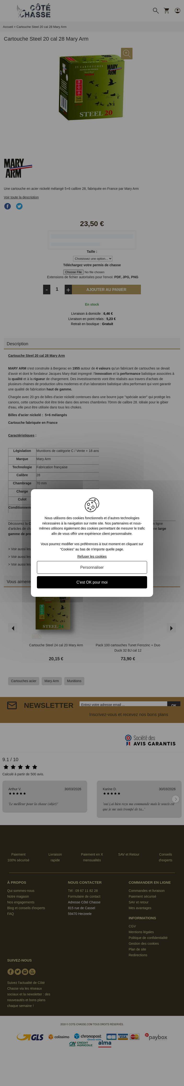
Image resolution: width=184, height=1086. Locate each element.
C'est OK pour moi (92, 582)
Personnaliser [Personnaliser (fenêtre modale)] (92, 567)
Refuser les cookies (92, 556)
